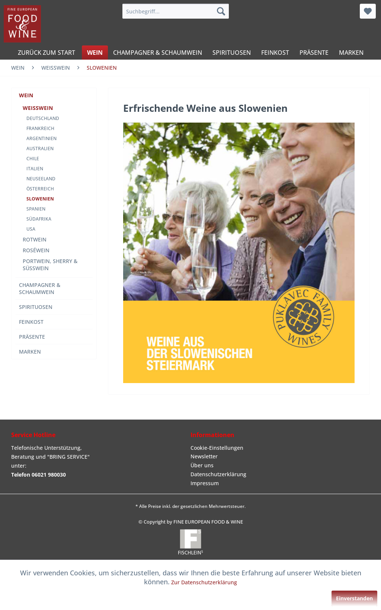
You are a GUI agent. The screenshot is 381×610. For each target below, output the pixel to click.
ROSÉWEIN (36, 250)
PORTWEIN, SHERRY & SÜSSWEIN (50, 264)
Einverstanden (354, 598)
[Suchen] (221, 11)
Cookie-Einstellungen (216, 447)
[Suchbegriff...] (175, 11)
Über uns (202, 465)
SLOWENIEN (40, 199)
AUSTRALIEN (40, 148)
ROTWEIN (35, 239)
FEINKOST (31, 321)
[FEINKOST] (275, 52)
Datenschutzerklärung (218, 474)
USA (30, 229)
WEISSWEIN (38, 107)
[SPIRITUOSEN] (231, 52)
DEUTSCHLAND (42, 118)
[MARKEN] (351, 52)
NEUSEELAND (40, 179)
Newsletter (204, 456)
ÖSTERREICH (40, 189)
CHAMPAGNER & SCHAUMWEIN (39, 288)
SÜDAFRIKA (38, 219)
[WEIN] (95, 52)
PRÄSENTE (32, 336)
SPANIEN (35, 209)
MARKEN (30, 351)
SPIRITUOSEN (35, 306)
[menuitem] (175, 11)
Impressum (204, 483)
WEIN (26, 95)
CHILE (32, 158)
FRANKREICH (40, 128)
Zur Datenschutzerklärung (204, 582)
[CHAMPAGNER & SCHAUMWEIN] (157, 52)
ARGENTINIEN (41, 138)
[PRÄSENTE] (314, 52)
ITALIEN (34, 168)
